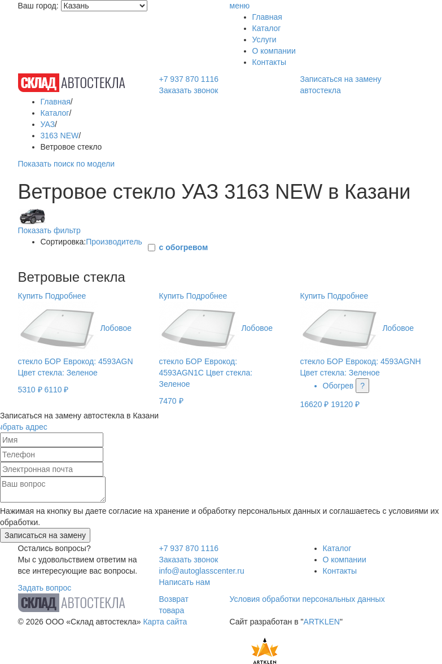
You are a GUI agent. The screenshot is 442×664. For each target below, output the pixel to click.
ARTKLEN (322, 621)
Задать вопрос (45, 587)
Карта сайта (165, 621)
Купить (30, 295)
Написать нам (185, 582)
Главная (267, 16)
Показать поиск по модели (66, 163)
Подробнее (65, 295)
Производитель (114, 241)
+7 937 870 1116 (189, 79)
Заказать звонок (188, 90)
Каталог (266, 28)
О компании (274, 50)
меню (240, 5)
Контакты (269, 62)
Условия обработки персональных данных (307, 599)
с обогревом (183, 247)
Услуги (264, 39)
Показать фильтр (49, 230)
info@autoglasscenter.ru (201, 570)
